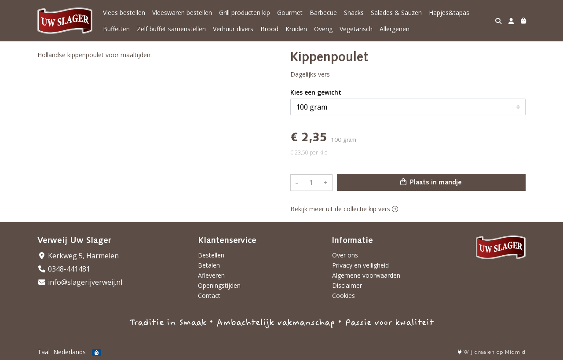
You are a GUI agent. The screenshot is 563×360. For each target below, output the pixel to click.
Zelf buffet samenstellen (171, 29)
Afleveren (211, 275)
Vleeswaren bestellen (182, 12)
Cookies (343, 295)
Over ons (345, 255)
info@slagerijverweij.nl (79, 282)
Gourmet (290, 12)
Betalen (209, 265)
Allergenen (394, 29)
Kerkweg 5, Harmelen (78, 256)
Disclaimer (347, 285)
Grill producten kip (244, 12)
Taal (43, 352)
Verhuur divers (233, 29)
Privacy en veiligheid (360, 265)
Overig (323, 29)
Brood (269, 29)
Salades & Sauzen (396, 12)
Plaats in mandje (431, 182)
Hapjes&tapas (449, 12)
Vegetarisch (356, 29)
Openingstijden (219, 285)
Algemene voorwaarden (366, 275)
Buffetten (116, 29)
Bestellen (211, 255)
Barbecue (323, 12)
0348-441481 (63, 269)
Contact (209, 295)
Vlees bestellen (124, 12)
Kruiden (296, 29)
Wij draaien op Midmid (492, 352)
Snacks (354, 12)
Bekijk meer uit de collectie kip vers (344, 209)
